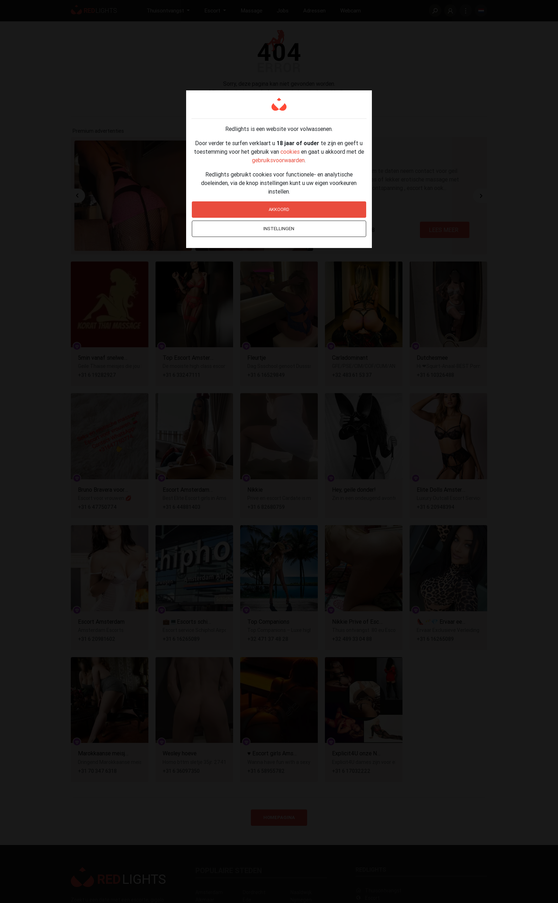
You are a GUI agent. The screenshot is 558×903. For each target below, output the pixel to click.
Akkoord (279, 209)
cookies (290, 151)
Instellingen (278, 229)
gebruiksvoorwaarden (278, 160)
